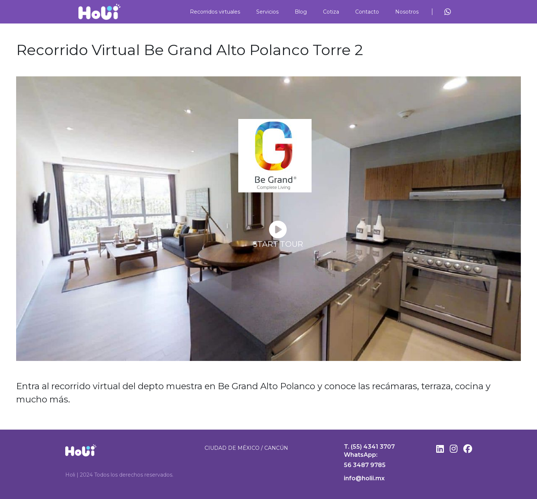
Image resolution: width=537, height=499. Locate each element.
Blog (301, 11)
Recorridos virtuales (215, 11)
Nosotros (407, 11)
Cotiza (331, 11)
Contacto (367, 11)
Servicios (267, 11)
